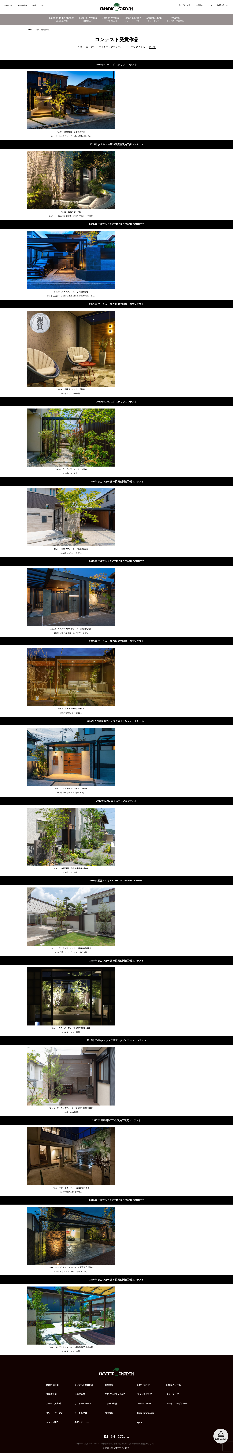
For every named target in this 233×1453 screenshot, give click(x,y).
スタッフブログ (144, 1394)
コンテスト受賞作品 (83, 1385)
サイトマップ (172, 1394)
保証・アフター (81, 1422)
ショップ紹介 (52, 1422)
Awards (175, 19)
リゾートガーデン (54, 1413)
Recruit (44, 5)
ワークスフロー (81, 1413)
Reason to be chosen (61, 19)
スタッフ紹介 (111, 1403)
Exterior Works (88, 19)
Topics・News (144, 1403)
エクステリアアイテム (110, 47)
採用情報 (109, 1413)
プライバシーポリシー (176, 1403)
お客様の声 (79, 1394)
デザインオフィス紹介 (115, 1394)
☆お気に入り (184, 5)
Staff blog (199, 5)
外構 (79, 47)
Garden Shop (154, 19)
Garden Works (110, 19)
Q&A (210, 5)
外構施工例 (51, 1394)
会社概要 (109, 1385)
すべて (152, 47)
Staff (34, 5)
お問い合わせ (223, 5)
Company (8, 5)
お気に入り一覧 (173, 1385)
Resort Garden (132, 19)
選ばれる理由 (52, 1385)
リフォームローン (82, 1403)
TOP (29, 30)
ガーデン (90, 47)
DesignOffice (22, 5)
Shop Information (145, 1413)
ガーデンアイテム (135, 47)
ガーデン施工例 (53, 1403)
